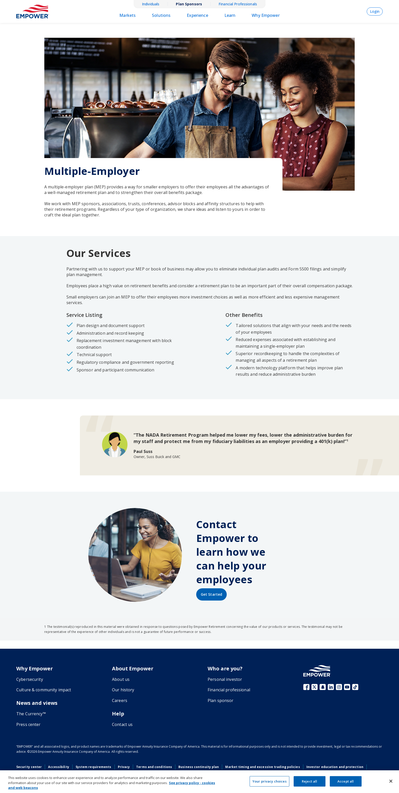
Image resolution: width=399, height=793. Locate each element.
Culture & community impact (43, 690)
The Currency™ (31, 714)
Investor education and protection (334, 767)
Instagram (339, 687)
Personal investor (225, 679)
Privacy (124, 767)
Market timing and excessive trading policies (262, 767)
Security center (29, 767)
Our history (123, 690)
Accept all (345, 781)
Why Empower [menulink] (265, 15)
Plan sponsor (221, 700)
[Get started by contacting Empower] (211, 594)
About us (121, 679)
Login (374, 11)
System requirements (93, 767)
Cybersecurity (29, 679)
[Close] (390, 781)
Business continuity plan (198, 767)
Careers (119, 700)
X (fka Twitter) (314, 687)
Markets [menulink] (127, 15)
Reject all (309, 781)
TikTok (355, 687)
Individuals (150, 4)
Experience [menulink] (197, 15)
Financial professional (229, 690)
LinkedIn (331, 687)
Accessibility (58, 767)
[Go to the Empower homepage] (317, 671)
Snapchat (323, 687)
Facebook (306, 687)
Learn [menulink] (230, 15)
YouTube (347, 687)
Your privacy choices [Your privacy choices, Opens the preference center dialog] (269, 781)
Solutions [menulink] (161, 15)
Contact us (122, 724)
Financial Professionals (238, 4)
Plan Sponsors (189, 4)
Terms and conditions (154, 767)
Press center (28, 724)
